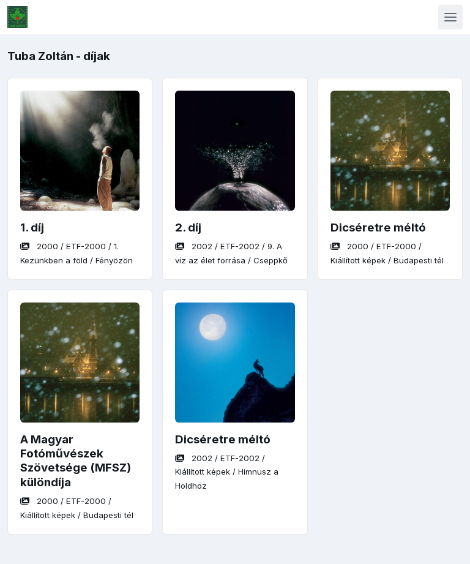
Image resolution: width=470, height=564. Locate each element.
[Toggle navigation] (450, 17)
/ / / (226, 472)
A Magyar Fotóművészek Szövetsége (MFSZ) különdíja (75, 460)
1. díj (32, 227)
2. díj (188, 227)
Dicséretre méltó (378, 227)
